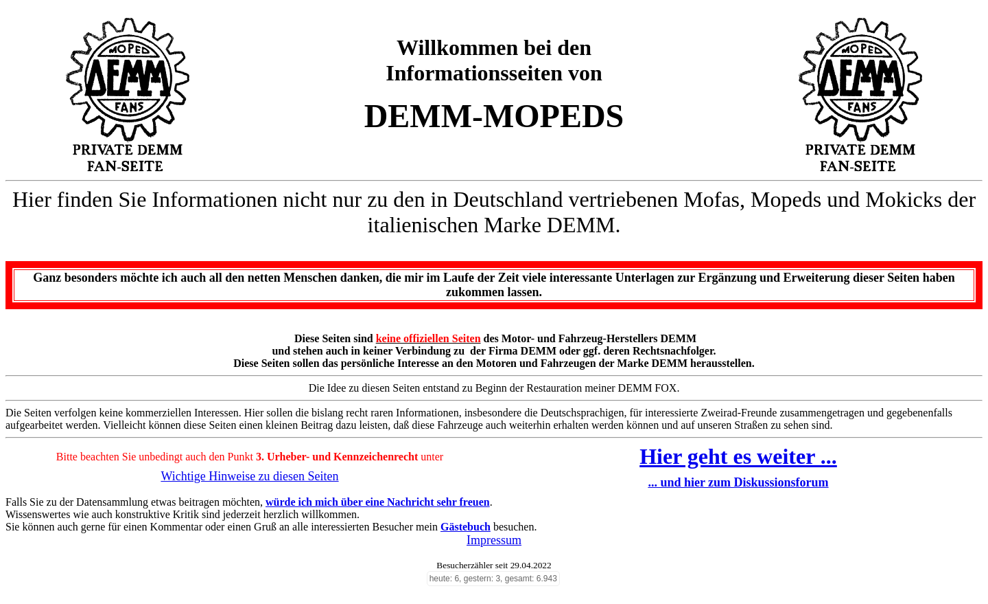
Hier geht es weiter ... (738, 456)
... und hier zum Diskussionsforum (738, 482)
